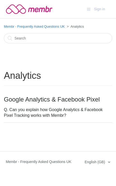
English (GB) (95, 162)
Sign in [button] (99, 9)
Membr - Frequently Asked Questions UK (34, 26)
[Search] (58, 38)
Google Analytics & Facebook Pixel (52, 99)
